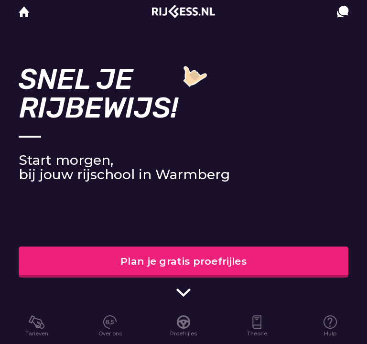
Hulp (330, 333)
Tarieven (36, 333)
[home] (24, 12)
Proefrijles (183, 333)
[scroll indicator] (183, 293)
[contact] (342, 21)
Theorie (257, 333)
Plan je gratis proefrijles (183, 261)
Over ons (110, 333)
